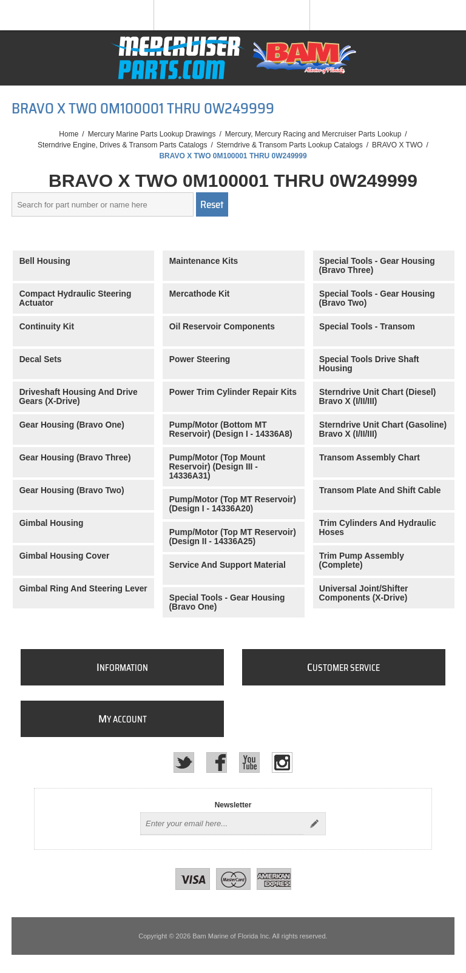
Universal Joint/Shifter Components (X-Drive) (363, 593)
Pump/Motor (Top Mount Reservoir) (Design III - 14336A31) (217, 466)
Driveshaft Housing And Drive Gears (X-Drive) (78, 397)
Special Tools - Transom (367, 326)
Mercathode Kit (199, 293)
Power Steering (199, 359)
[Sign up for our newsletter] (222, 824)
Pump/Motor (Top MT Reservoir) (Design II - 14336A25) (232, 537)
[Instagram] (282, 762)
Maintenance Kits (203, 261)
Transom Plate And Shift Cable (380, 490)
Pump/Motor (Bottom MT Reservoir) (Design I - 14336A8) (230, 429)
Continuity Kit (46, 326)
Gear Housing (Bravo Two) (71, 490)
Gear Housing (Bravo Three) (75, 457)
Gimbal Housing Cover (64, 556)
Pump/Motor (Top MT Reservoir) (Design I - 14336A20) (232, 504)
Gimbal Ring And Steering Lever (83, 588)
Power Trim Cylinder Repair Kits (233, 392)
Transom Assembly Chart (369, 457)
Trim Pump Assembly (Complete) (361, 560)
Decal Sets (40, 359)
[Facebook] (216, 762)
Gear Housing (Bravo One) (71, 424)
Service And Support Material (227, 565)
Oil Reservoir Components (222, 326)
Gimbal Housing (51, 523)
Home (68, 134)
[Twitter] (184, 762)
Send (314, 824)
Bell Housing (44, 261)
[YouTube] (249, 762)
